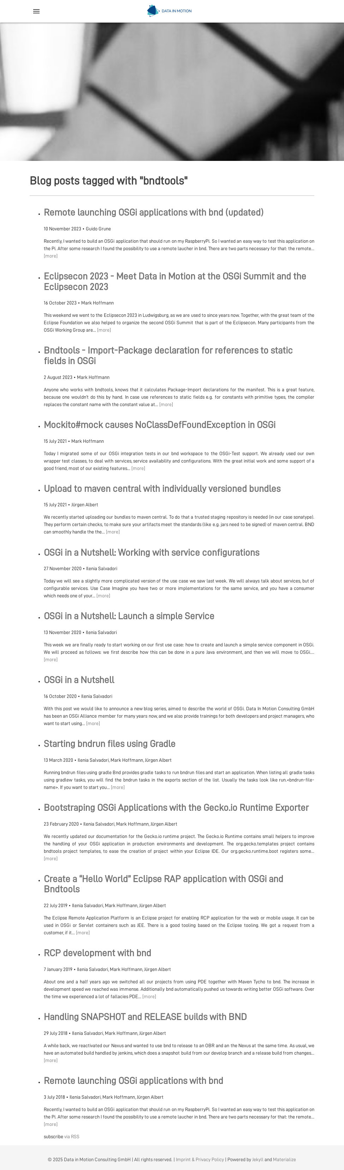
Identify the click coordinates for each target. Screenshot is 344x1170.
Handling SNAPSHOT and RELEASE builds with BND (145, 1017)
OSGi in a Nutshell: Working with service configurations (151, 552)
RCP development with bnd (97, 953)
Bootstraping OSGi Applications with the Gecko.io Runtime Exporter (176, 808)
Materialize (284, 1159)
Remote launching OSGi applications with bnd (133, 1081)
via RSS (71, 1136)
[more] (51, 255)
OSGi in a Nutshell (79, 680)
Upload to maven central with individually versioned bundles (162, 489)
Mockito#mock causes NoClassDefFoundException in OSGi (159, 425)
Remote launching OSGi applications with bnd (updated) (153, 212)
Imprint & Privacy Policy (200, 1159)
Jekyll (257, 1159)
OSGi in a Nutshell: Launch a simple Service (129, 616)
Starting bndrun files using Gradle (110, 744)
